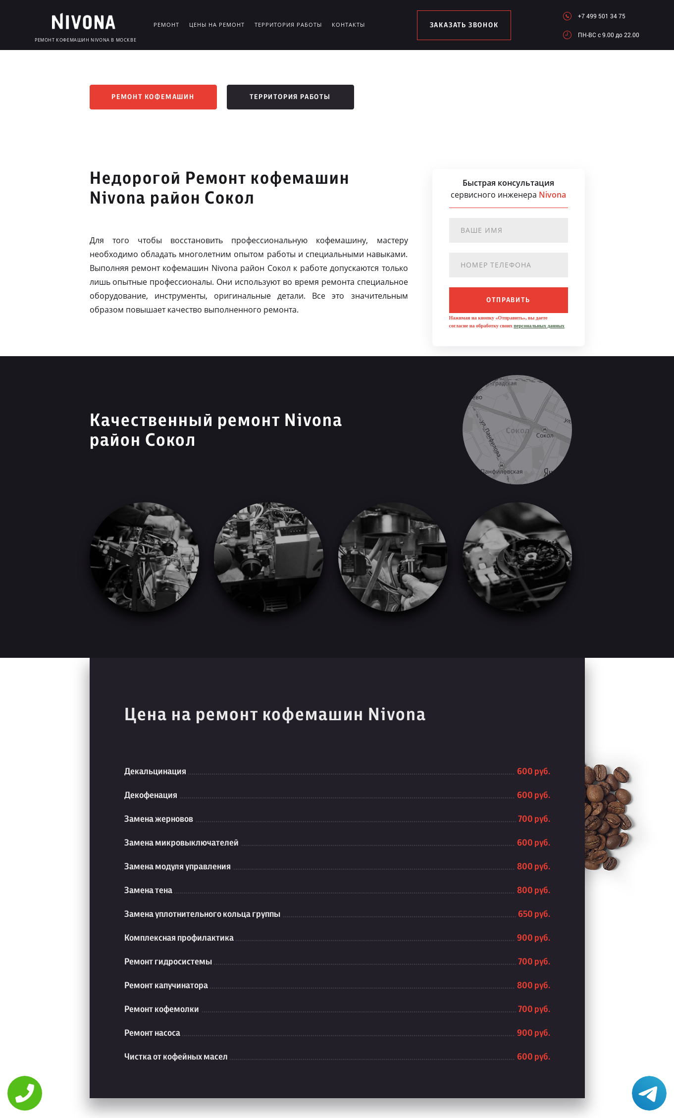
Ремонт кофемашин (153, 97)
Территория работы (288, 24)
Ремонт (166, 24)
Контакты (348, 24)
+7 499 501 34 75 (601, 16)
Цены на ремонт (217, 24)
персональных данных (539, 325)
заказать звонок (464, 25)
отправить (508, 300)
